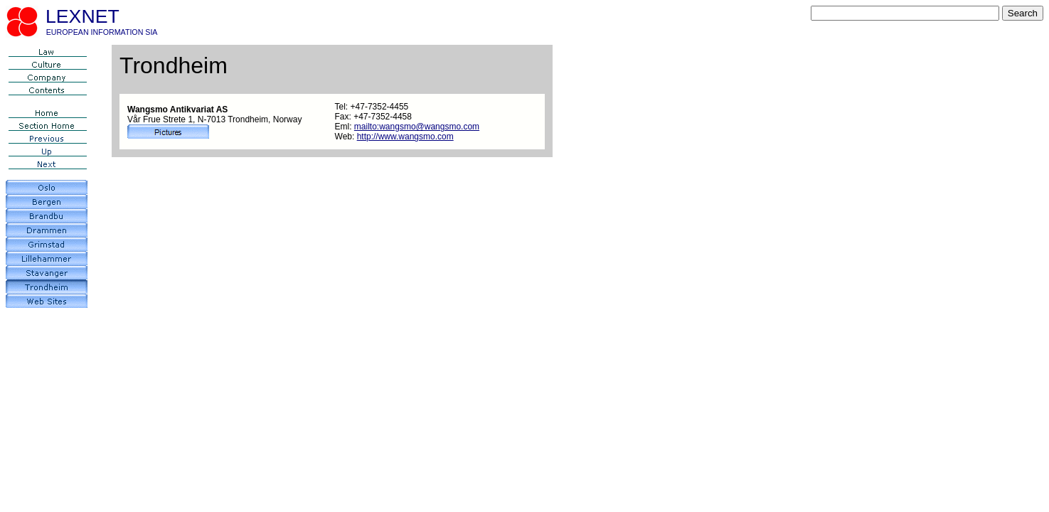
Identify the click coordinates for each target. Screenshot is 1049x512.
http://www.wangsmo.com (405, 137)
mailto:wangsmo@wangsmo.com (416, 127)
